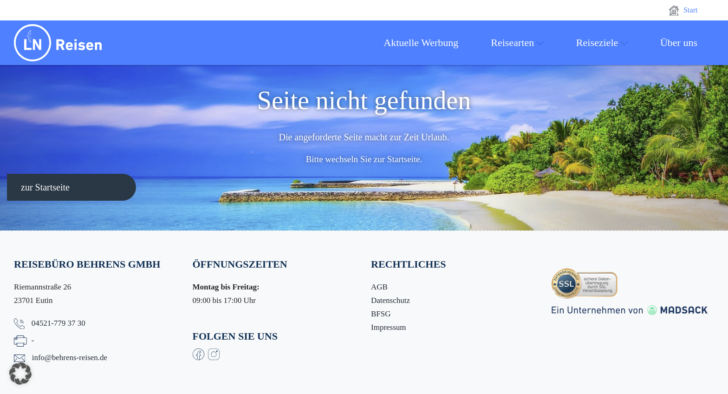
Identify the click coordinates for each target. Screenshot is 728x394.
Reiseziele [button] (602, 42)
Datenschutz (390, 300)
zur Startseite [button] (45, 187)
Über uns (678, 42)
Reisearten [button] (517, 42)
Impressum (388, 327)
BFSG (381, 313)
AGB (379, 286)
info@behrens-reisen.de (69, 357)
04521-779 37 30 (58, 323)
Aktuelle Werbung (421, 42)
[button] (20, 373)
